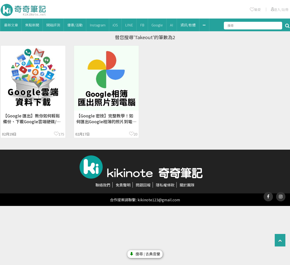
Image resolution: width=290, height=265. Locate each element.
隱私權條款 (165, 185)
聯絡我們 (103, 185)
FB (142, 24)
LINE (129, 24)
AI (171, 24)
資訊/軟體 (188, 24)
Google (157, 24)
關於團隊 (187, 185)
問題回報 (143, 185)
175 (61, 134)
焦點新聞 (32, 24)
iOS (115, 24)
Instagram (97, 24)
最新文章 (11, 24)
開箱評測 (53, 24)
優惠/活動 (75, 24)
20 (135, 134)
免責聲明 (123, 185)
